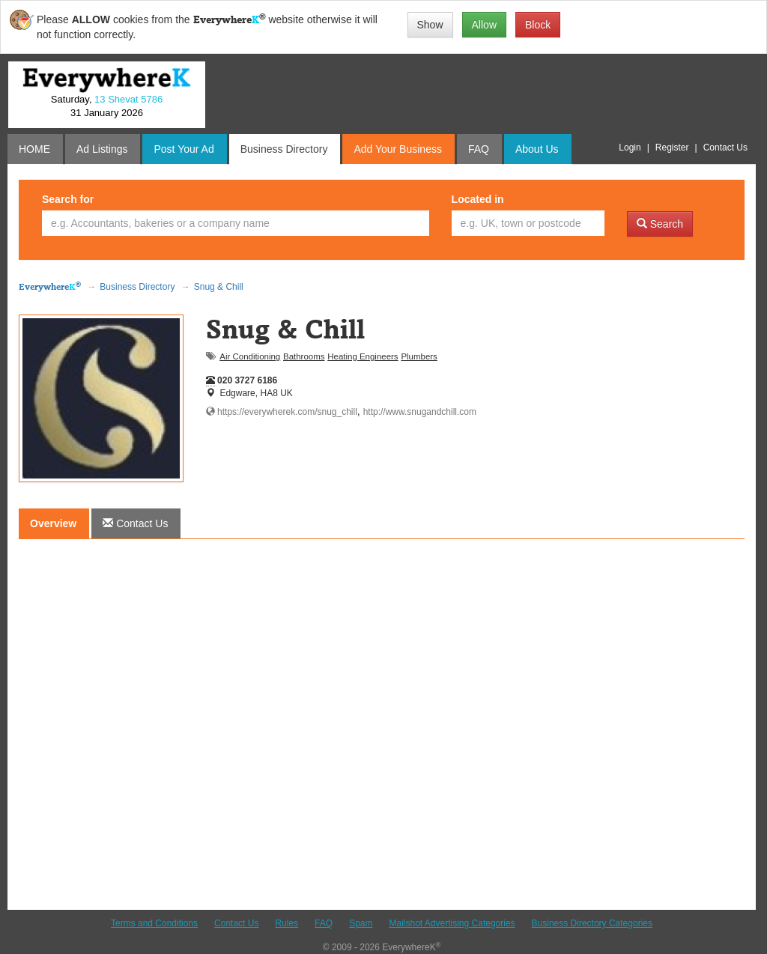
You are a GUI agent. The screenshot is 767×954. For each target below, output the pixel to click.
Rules (286, 923)
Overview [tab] (53, 523)
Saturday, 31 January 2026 (107, 106)
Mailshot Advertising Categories (452, 923)
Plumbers (419, 356)
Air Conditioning (249, 356)
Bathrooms (303, 356)
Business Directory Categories (592, 923)
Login (629, 147)
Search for (68, 199)
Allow (484, 25)
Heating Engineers (362, 356)
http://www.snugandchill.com (419, 412)
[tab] (135, 523)
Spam (360, 923)
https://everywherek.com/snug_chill (281, 412)
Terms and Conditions (154, 923)
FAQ (324, 923)
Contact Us (236, 923)
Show (430, 25)
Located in (478, 199)
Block (538, 25)
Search (660, 224)
